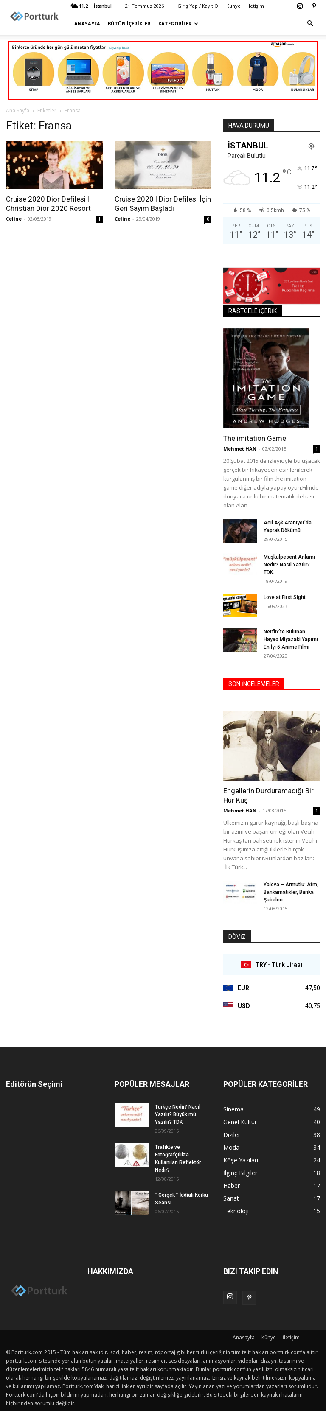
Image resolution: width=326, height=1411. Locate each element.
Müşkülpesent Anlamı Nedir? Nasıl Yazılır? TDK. (289, 564)
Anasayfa (87, 23)
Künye (233, 6)
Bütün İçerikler (129, 23)
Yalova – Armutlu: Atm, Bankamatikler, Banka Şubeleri (291, 892)
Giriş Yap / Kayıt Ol (198, 6)
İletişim (255, 6)
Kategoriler (178, 23)
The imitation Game (254, 438)
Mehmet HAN (239, 448)
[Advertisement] (163, 104)
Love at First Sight (285, 597)
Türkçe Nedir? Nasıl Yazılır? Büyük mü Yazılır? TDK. (177, 1114)
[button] (310, 24)
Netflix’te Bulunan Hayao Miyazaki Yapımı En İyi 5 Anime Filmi (291, 639)
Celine (14, 219)
